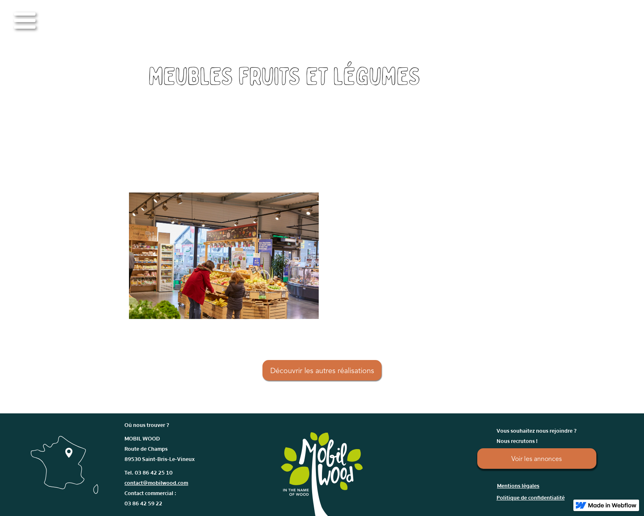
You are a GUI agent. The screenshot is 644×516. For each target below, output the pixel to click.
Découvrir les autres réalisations (322, 371)
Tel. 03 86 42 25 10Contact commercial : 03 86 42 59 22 (156, 488)
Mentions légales (518, 486)
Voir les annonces (536, 459)
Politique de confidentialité (531, 497)
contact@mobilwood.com (156, 483)
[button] (24, 20)
